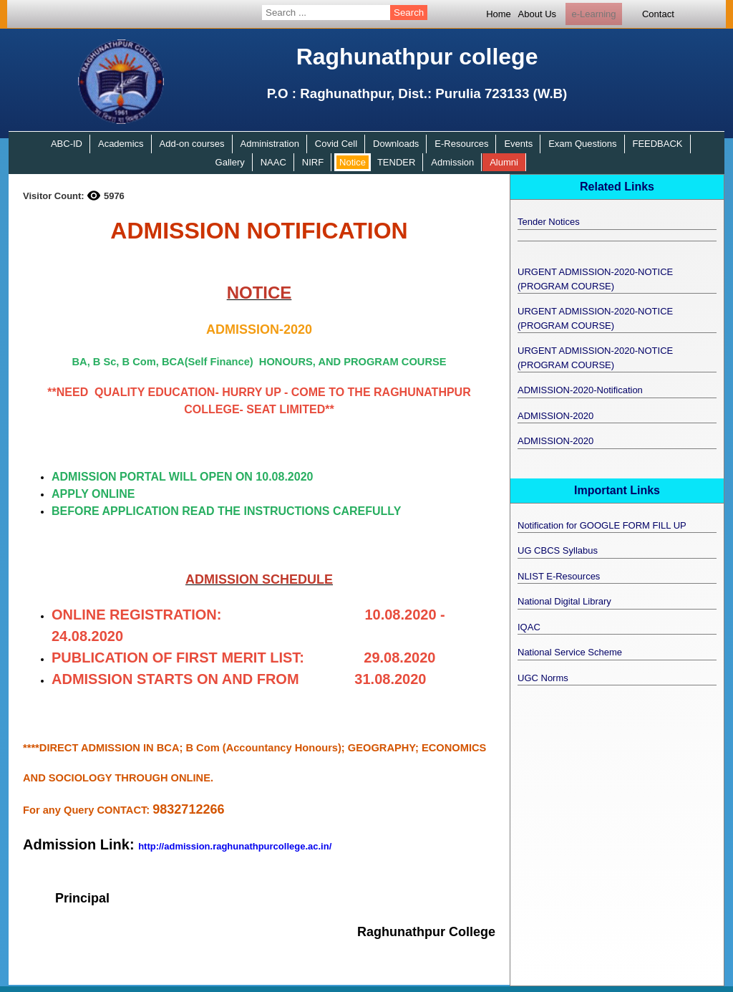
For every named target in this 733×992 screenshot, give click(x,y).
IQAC (529, 627)
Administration (270, 143)
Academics (121, 143)
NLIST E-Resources (559, 576)
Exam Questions (582, 143)
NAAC (273, 162)
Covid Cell (336, 143)
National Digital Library (564, 601)
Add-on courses (192, 143)
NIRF (313, 162)
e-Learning (593, 14)
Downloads (396, 143)
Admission (452, 162)
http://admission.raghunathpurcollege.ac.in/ (234, 846)
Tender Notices (549, 221)
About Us (537, 14)
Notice (352, 162)
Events (518, 143)
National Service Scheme (570, 652)
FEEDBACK (657, 143)
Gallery (230, 162)
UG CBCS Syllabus (558, 550)
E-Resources (461, 143)
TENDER (396, 162)
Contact (658, 14)
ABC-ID (66, 143)
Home (498, 14)
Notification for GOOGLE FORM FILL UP (602, 525)
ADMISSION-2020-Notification (580, 390)
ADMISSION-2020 (555, 415)
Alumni (504, 162)
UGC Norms (543, 678)
